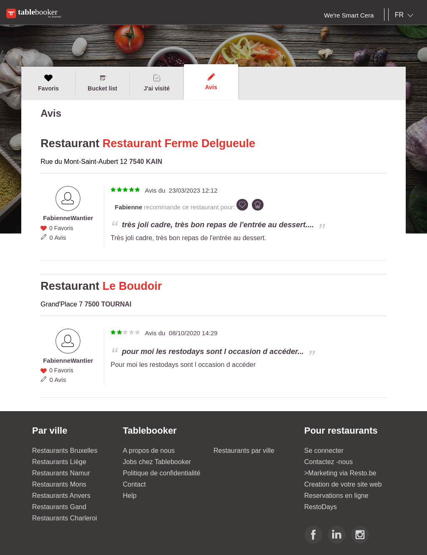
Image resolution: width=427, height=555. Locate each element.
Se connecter (324, 450)
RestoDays (320, 506)
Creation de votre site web (343, 484)
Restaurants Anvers (61, 495)
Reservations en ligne (336, 495)
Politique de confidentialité (162, 473)
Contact (134, 484)
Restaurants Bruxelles (65, 450)
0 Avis (57, 237)
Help (130, 495)
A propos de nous (149, 450)
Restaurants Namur (61, 473)
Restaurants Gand (59, 506)
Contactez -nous (328, 461)
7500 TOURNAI (108, 304)
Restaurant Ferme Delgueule (179, 143)
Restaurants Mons (59, 484)
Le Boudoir (132, 286)
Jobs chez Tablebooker (157, 461)
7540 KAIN (145, 161)
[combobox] (406, 15)
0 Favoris (61, 228)
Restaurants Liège (59, 461)
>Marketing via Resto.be (340, 473)
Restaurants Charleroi (64, 518)
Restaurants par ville (244, 450)
